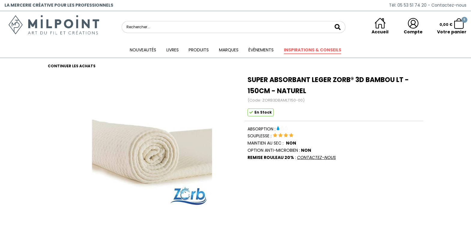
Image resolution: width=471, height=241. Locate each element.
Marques (229, 50)
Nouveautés (143, 50)
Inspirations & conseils (312, 50)
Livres (172, 50)
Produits (199, 50)
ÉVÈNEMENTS (261, 50)
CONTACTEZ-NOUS (316, 157)
